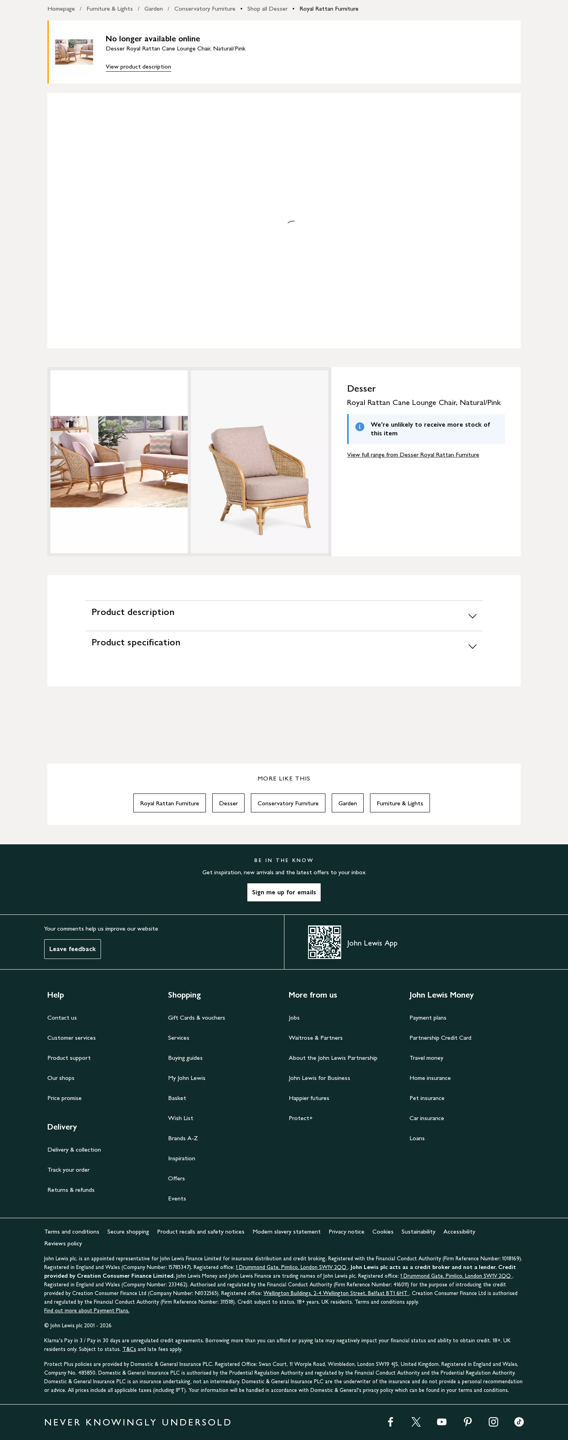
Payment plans (428, 1017)
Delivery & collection (74, 1149)
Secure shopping (128, 1231)
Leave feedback (72, 949)
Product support (69, 1057)
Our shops (61, 1077)
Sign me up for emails (284, 892)
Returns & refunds (71, 1189)
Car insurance (426, 1118)
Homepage (61, 8)
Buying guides (185, 1057)
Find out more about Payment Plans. (86, 1310)
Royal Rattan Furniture (329, 8)
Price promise (64, 1098)
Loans (417, 1138)
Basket (177, 1098)
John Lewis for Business (319, 1077)
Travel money (426, 1057)
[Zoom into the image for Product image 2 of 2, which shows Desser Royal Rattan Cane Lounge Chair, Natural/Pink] (259, 461)
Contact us (62, 1017)
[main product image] (80, 52)
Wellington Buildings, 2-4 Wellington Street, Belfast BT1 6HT (336, 1293)
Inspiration (181, 1158)
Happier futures (309, 1098)
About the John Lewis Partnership (333, 1057)
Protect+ (301, 1118)
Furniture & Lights (109, 8)
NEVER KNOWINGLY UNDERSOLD (138, 1422)
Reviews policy (63, 1243)
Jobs (294, 1017)
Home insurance (430, 1077)
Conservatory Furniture (204, 8)
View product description (138, 66)
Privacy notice (346, 1231)
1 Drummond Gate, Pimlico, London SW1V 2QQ (292, 1267)
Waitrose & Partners (316, 1037)
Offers (176, 1178)
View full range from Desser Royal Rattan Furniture (413, 454)
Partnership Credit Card (440, 1037)
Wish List (180, 1118)
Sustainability (418, 1231)
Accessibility (459, 1231)
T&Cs (129, 1349)
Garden (153, 8)
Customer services (71, 1037)
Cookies (383, 1231)
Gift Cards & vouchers (196, 1017)
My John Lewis (187, 1077)
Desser (228, 803)
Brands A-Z (183, 1138)
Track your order (68, 1169)
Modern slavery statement (286, 1231)
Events (177, 1198)
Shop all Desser (267, 8)
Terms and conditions (71, 1231)
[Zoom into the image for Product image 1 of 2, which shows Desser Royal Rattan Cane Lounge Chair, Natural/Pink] (119, 461)
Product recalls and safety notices (201, 1231)
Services (178, 1037)
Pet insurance (427, 1098)
